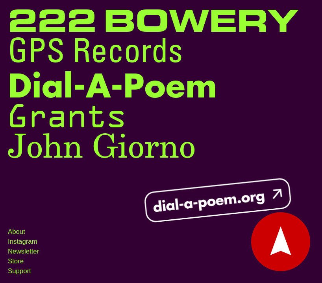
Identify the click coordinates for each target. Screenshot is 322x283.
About (16, 231)
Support (19, 271)
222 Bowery (153, 22)
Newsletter (23, 251)
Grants (67, 116)
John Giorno (102, 147)
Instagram (22, 241)
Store (16, 261)
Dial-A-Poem (112, 87)
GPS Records (95, 53)
